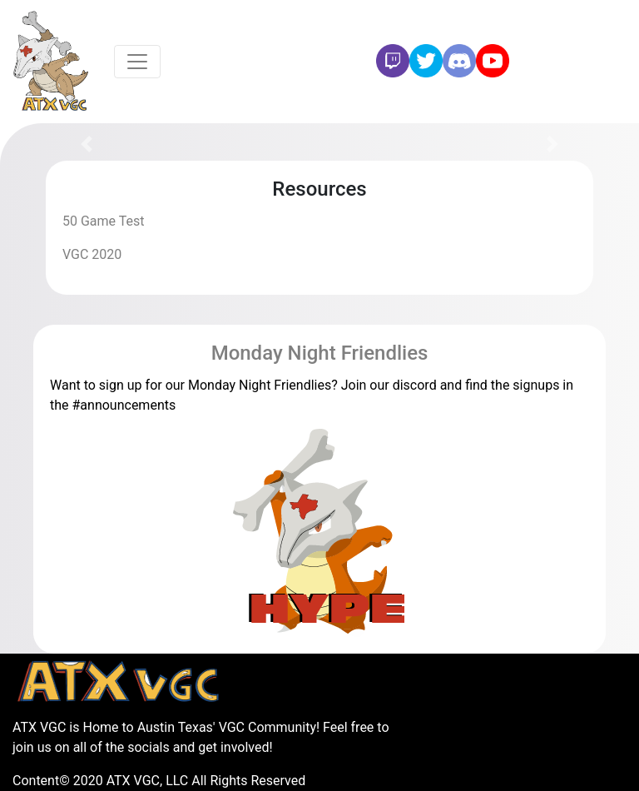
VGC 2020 (91, 254)
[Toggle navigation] (137, 61)
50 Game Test (103, 221)
